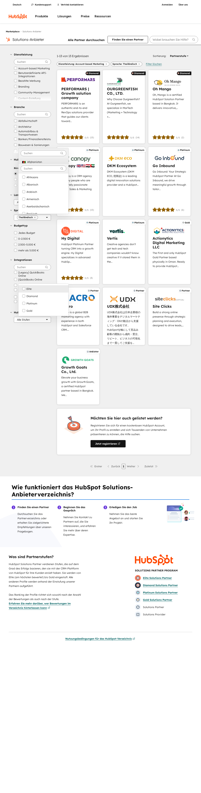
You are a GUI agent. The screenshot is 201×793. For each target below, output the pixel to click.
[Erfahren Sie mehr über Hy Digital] (78, 251)
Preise (85, 16)
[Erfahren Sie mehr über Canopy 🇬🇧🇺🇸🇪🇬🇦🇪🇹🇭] (78, 181)
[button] (30, 54)
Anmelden (167, 4)
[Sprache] (32, 218)
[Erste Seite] (96, 466)
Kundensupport (41, 4)
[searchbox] (174, 39)
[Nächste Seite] (133, 466)
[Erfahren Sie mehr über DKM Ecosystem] (123, 181)
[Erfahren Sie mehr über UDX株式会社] (123, 316)
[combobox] (43, 153)
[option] (43, 162)
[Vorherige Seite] (114, 466)
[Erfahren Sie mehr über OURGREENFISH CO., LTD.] (123, 107)
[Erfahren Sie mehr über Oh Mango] (169, 107)
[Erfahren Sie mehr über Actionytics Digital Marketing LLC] (169, 251)
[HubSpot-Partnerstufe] (32, 320)
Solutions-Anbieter (28, 39)
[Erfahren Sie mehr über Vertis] (123, 251)
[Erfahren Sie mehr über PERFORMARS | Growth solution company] (78, 107)
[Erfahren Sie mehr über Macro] (78, 316)
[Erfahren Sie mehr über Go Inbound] (169, 181)
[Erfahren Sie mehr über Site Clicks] (169, 316)
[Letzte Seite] (151, 466)
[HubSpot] (18, 16)
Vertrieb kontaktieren (70, 4)
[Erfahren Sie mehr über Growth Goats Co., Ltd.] (78, 376)
